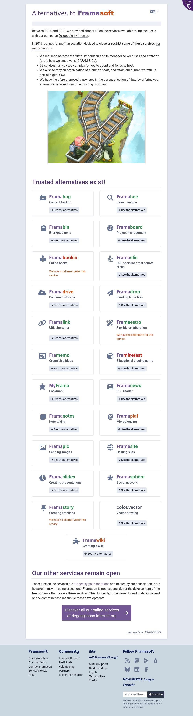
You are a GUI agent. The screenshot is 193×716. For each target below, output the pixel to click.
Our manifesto (37, 662)
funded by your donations (91, 584)
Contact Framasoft (40, 666)
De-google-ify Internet (73, 35)
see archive (137, 707)
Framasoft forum (69, 658)
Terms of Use (97, 676)
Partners (64, 670)
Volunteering (66, 666)
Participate (65, 662)
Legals (93, 672)
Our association (38, 658)
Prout (32, 674)
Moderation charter (71, 674)
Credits (93, 680)
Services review (38, 670)
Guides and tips (98, 668)
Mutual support (98, 664)
